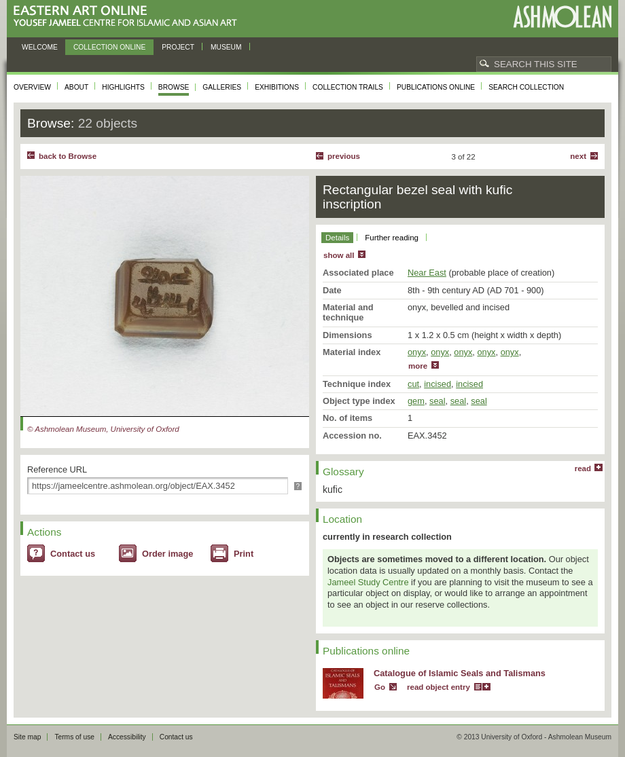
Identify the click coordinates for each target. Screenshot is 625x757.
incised (437, 384)
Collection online (109, 47)
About (76, 87)
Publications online (436, 87)
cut (413, 384)
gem (416, 401)
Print (243, 554)
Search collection (526, 87)
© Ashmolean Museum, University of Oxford (103, 429)
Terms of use (74, 737)
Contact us (72, 554)
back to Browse (67, 156)
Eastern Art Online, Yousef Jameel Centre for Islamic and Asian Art (129, 16)
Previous (343, 156)
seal (437, 401)
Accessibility (127, 737)
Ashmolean (562, 16)
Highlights (123, 87)
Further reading (391, 238)
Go (379, 687)
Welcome (40, 47)
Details (337, 238)
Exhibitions (277, 87)
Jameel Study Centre (368, 582)
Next (578, 156)
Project (178, 47)
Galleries (221, 87)
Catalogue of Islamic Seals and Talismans (460, 673)
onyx (417, 352)
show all (338, 255)
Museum (226, 47)
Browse (174, 87)
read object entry (438, 687)
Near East (427, 272)
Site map (27, 737)
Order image (167, 554)
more (417, 366)
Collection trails (347, 87)
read (583, 468)
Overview (32, 87)
